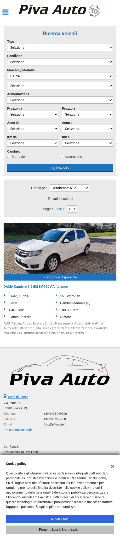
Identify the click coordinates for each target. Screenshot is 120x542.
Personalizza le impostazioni (60, 529)
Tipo (10, 41)
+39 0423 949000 (55, 413)
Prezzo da (14, 108)
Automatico (73, 157)
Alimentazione (18, 94)
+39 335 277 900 (55, 419)
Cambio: (13, 151)
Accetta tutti (60, 519)
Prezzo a (68, 108)
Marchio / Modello (21, 70)
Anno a (67, 123)
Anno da (13, 123)
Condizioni (15, 56)
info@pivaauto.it (55, 424)
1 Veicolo (60, 168)
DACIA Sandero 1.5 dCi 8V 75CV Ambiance (36, 286)
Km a (66, 137)
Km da (12, 137)
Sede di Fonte (18, 397)
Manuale (18, 157)
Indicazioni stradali (18, 430)
